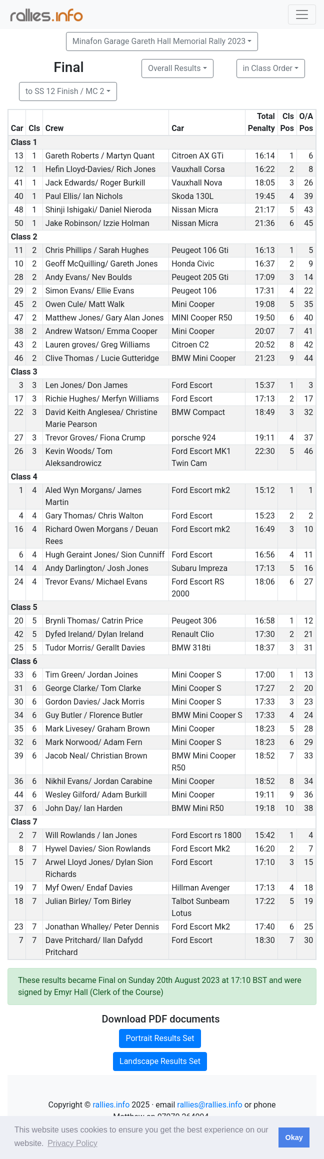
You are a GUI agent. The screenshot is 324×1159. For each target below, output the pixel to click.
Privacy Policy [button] (73, 1143)
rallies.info (111, 1105)
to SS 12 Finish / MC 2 (65, 91)
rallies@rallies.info (209, 1105)
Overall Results (174, 68)
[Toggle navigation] (302, 14)
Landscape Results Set (160, 1061)
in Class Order (267, 68)
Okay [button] (293, 1138)
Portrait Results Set (160, 1038)
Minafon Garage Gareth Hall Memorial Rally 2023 (159, 41)
